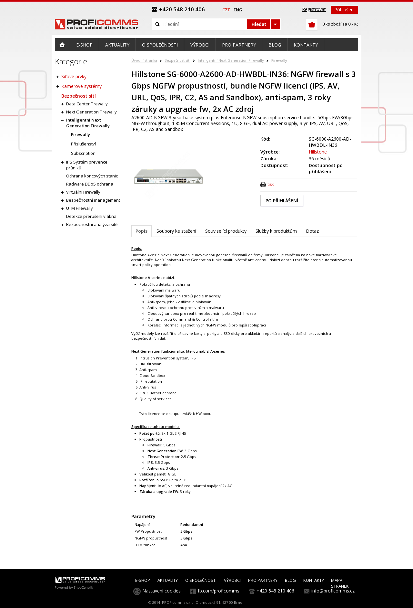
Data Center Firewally (87, 104)
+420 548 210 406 (275, 591)
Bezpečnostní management (93, 200)
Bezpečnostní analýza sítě (91, 224)
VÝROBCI (232, 580)
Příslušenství (83, 144)
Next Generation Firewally (91, 112)
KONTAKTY (313, 580)
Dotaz (312, 231)
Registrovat (314, 9)
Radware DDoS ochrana (89, 184)
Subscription (83, 153)
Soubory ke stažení (176, 231)
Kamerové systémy (81, 86)
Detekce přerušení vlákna (91, 216)
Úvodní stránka (144, 60)
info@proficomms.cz (333, 591)
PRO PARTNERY (262, 580)
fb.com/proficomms (218, 591)
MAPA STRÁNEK (340, 583)
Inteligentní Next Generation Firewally (231, 60)
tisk (270, 184)
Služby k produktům (276, 231)
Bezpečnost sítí (177, 60)
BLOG (290, 580)
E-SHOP (142, 580)
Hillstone (318, 152)
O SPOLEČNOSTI (201, 580)
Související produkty (226, 231)
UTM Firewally (79, 208)
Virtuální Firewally (83, 192)
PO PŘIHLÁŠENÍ (282, 200)
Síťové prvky (73, 76)
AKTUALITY (167, 580)
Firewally (279, 60)
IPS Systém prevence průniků (86, 165)
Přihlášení (344, 9)
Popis (141, 231)
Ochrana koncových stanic (92, 176)
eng (238, 10)
